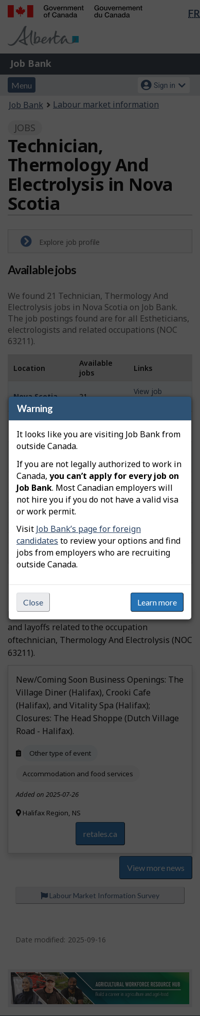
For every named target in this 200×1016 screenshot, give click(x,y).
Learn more (157, 602)
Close (33, 602)
